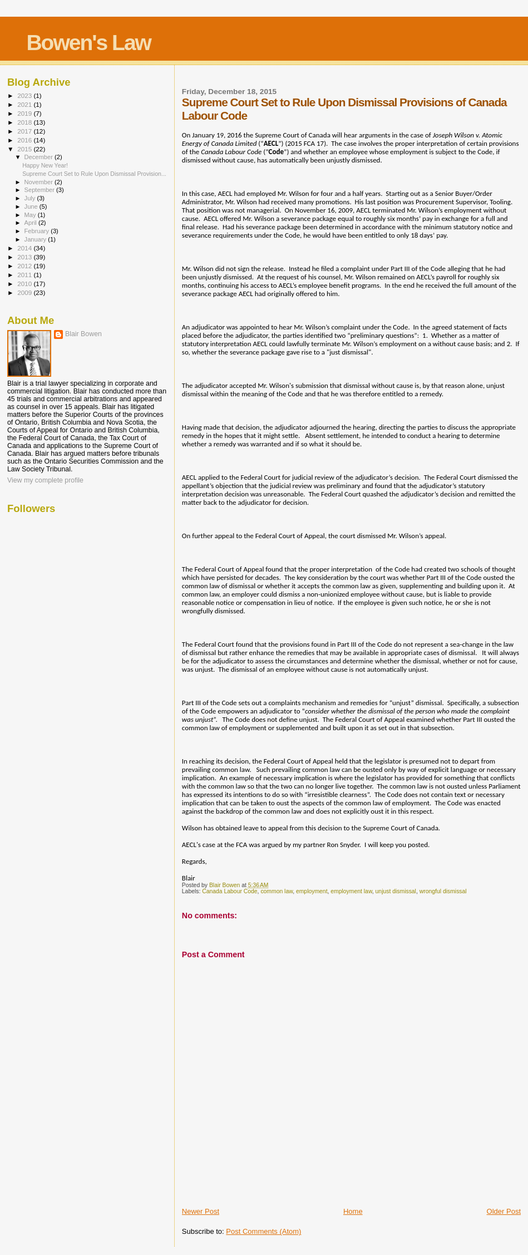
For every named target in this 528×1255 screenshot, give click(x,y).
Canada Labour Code (229, 891)
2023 (25, 95)
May (31, 214)
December (39, 157)
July (30, 198)
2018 (25, 122)
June (32, 206)
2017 (25, 131)
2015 (25, 148)
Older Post (504, 1211)
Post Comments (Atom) (263, 1231)
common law (276, 891)
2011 (25, 274)
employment (312, 891)
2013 (25, 256)
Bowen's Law (88, 43)
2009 (25, 292)
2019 (25, 113)
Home (353, 1211)
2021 (25, 104)
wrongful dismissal (443, 891)
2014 (25, 248)
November (39, 182)
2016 (25, 140)
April (31, 222)
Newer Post (200, 1211)
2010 (25, 283)
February (37, 231)
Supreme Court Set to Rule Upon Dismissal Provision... (94, 173)
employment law (351, 891)
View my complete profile (45, 480)
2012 (25, 265)
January (36, 239)
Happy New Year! (45, 165)
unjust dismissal (396, 891)
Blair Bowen (83, 334)
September (40, 189)
